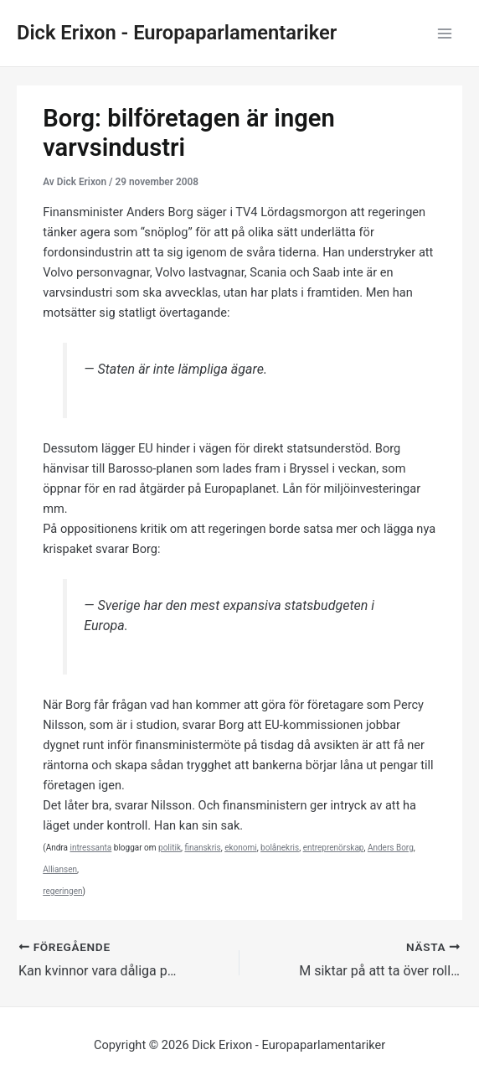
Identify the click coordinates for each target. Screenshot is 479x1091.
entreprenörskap (333, 847)
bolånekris (279, 847)
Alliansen (60, 869)
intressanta (90, 847)
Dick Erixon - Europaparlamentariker (177, 32)
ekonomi (240, 847)
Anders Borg (391, 847)
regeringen (62, 891)
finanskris (202, 847)
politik (169, 847)
